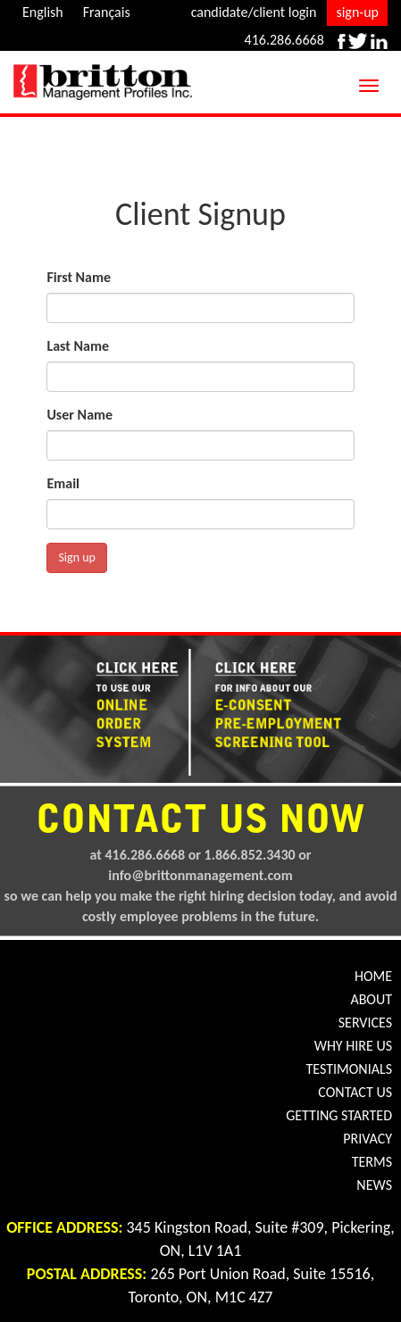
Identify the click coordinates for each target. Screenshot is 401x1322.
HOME (373, 976)
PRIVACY (367, 1138)
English (42, 12)
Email (62, 483)
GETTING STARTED (339, 1115)
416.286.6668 (284, 39)
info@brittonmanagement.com (200, 875)
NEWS (374, 1184)
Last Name (77, 345)
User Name (79, 414)
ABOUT (371, 999)
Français (106, 12)
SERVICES (365, 1022)
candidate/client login (254, 12)
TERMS (372, 1161)
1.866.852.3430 (250, 854)
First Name (78, 277)
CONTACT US (355, 1092)
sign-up (357, 12)
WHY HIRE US (353, 1045)
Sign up (76, 557)
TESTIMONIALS (349, 1068)
